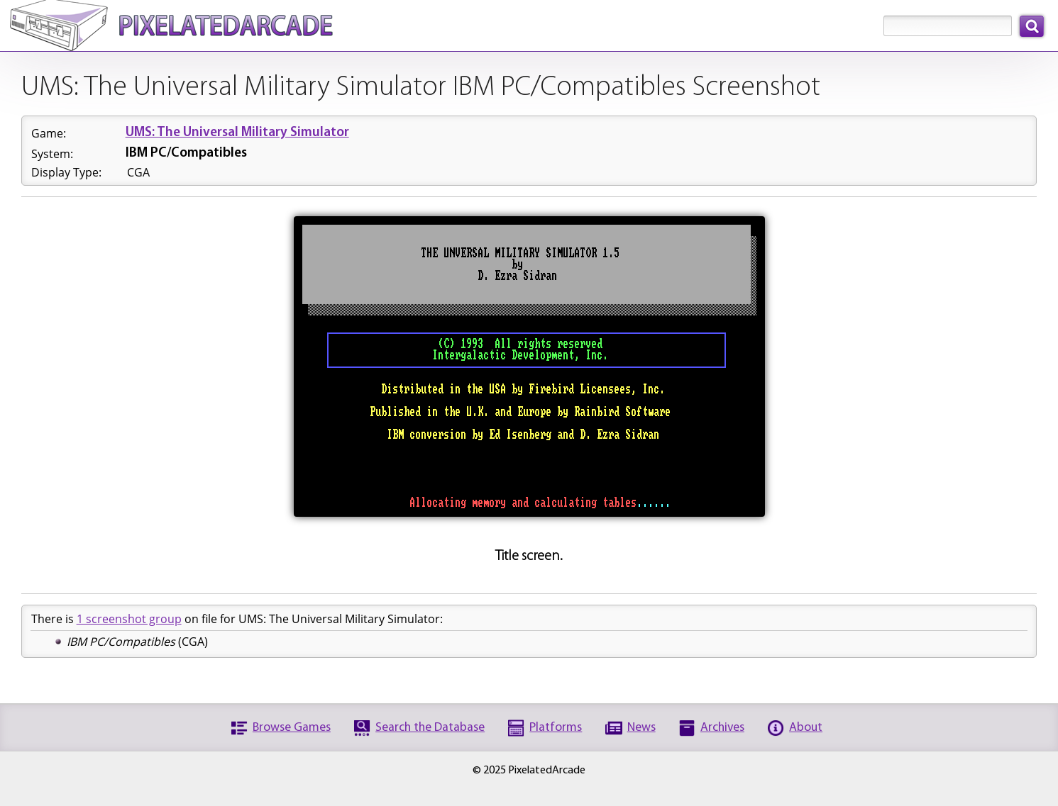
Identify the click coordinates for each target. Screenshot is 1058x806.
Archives (722, 728)
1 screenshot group (129, 619)
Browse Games (292, 728)
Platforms (555, 728)
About (805, 728)
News (641, 728)
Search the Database (430, 728)
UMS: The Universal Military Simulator (237, 133)
